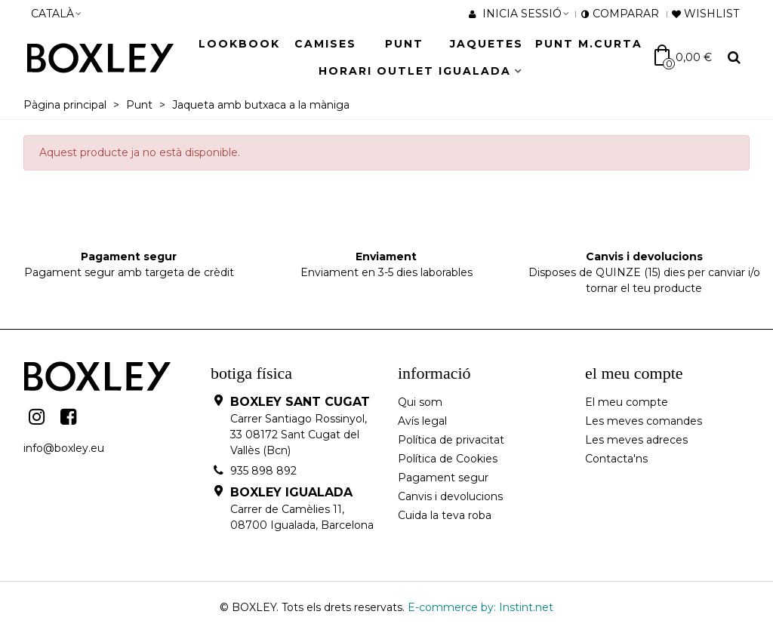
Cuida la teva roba (444, 515)
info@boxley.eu (63, 448)
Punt (404, 44)
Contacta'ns (616, 458)
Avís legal (422, 421)
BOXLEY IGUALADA (291, 492)
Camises (325, 44)
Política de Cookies (447, 458)
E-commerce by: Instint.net (480, 607)
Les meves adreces (636, 440)
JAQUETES (486, 44)
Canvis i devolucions (450, 496)
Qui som (420, 402)
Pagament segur (443, 477)
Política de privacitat (451, 440)
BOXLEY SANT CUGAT (300, 402)
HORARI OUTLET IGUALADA (415, 71)
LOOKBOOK (239, 44)
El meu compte (626, 402)
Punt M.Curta (588, 44)
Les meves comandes (643, 421)
